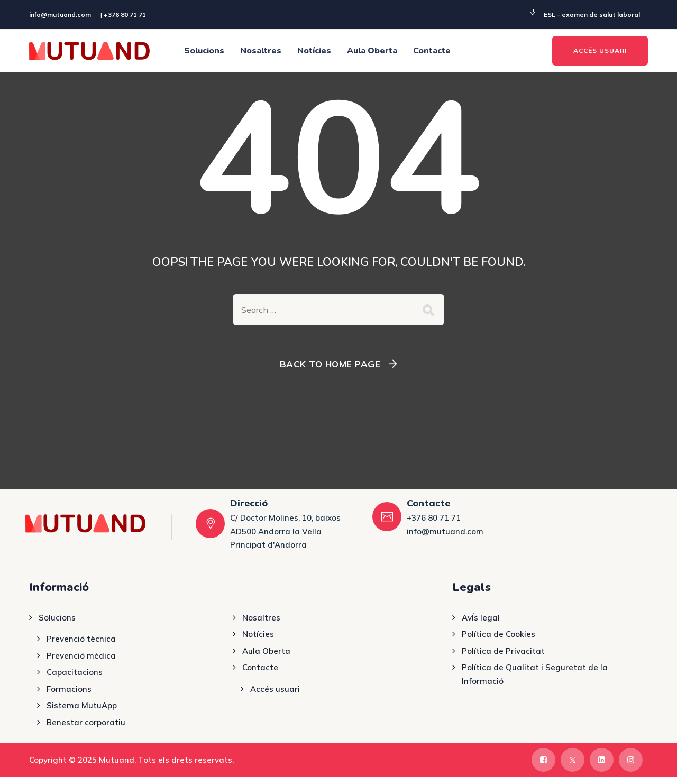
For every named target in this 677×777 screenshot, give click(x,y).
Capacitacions (75, 672)
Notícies (314, 51)
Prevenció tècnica (81, 639)
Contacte (432, 51)
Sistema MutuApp (82, 705)
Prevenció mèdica (81, 656)
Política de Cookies (498, 634)
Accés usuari (275, 689)
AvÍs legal (481, 618)
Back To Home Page (330, 363)
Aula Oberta (372, 51)
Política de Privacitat (503, 651)
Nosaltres (260, 51)
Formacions (69, 689)
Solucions (204, 51)
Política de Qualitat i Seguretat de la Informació (535, 674)
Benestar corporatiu (86, 722)
